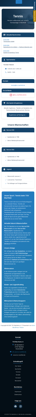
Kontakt (18, 375)
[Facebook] (15, 406)
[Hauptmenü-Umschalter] (19, 2)
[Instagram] (20, 406)
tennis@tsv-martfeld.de (18, 85)
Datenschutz (18, 394)
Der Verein (18, 366)
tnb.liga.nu (7, 243)
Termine (18, 372)
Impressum (18, 391)
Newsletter (18, 381)
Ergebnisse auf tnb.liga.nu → (18, 115)
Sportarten (18, 369)
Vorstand (18, 378)
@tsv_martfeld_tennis (18, 95)
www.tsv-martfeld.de (19, 355)
